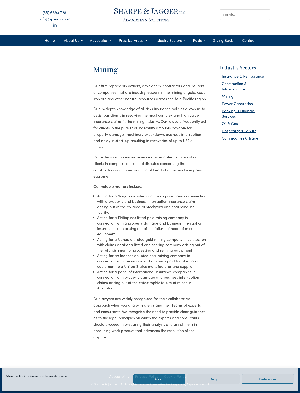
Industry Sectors (168, 41)
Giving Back (223, 41)
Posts (197, 41)
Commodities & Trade (240, 138)
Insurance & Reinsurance (243, 76)
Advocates (99, 41)
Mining (228, 96)
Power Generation (237, 103)
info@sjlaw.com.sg (55, 18)
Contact (248, 41)
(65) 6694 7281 (55, 12)
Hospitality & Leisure (239, 130)
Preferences (267, 379)
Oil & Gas (230, 123)
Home (50, 41)
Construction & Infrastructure (234, 86)
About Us (71, 41)
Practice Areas (131, 41)
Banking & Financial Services (238, 113)
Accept (159, 379)
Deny (213, 379)
